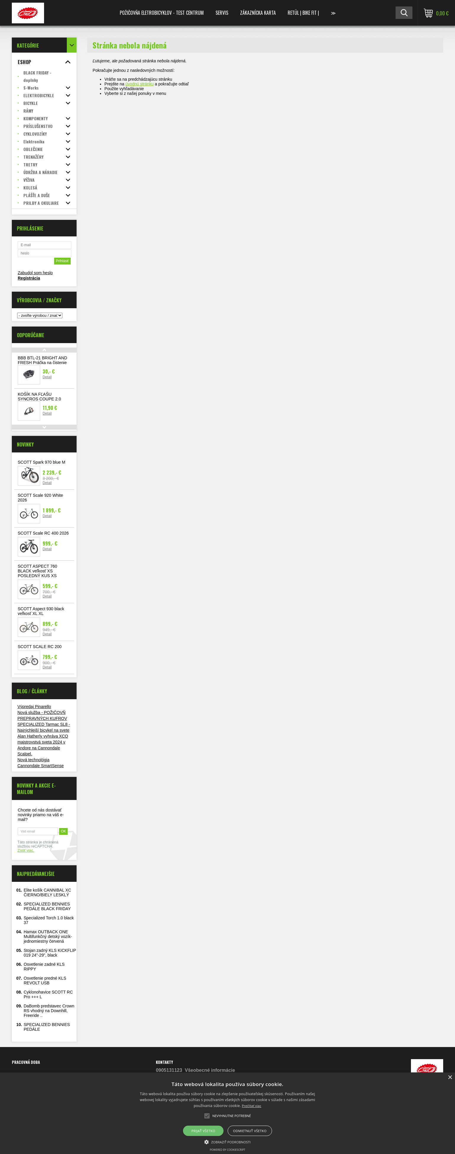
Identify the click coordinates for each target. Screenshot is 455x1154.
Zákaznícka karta (258, 12)
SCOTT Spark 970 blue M (41, 462)
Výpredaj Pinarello (34, 706)
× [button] (450, 1077)
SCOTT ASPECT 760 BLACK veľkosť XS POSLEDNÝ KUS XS (37, 571)
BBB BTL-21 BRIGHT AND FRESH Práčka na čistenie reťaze (42, 363)
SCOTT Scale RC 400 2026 (43, 533)
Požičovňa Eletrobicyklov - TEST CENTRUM (162, 12)
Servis (222, 12)
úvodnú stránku (139, 84)
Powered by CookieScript (227, 1150)
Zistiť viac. (25, 850)
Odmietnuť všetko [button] (249, 1131)
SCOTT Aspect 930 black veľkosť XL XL (41, 611)
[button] (227, 1141)
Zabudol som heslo (35, 272)
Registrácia (29, 278)
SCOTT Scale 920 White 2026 (40, 497)
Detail (47, 377)
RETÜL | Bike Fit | (303, 12)
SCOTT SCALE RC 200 (39, 646)
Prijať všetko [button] (204, 1131)
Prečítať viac (251, 1105)
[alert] (227, 1113)
